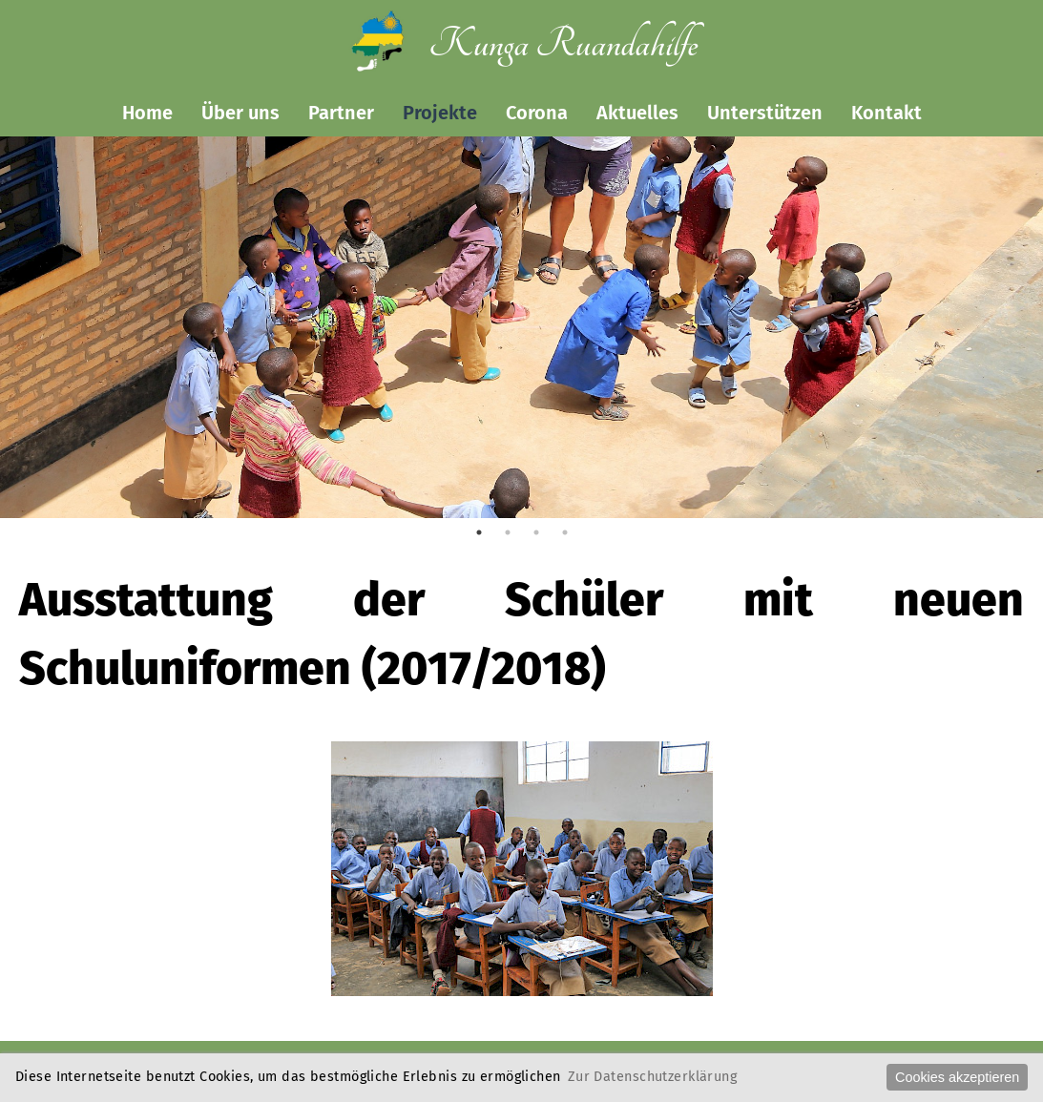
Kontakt (886, 112)
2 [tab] (507, 532)
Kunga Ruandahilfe (563, 44)
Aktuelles (637, 112)
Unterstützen (765, 112)
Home (147, 112)
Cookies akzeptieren (957, 1077)
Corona (537, 112)
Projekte (440, 112)
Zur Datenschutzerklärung (652, 1077)
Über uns (240, 112)
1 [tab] (479, 532)
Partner (341, 112)
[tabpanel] (521, 371)
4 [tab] (564, 532)
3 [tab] (536, 532)
